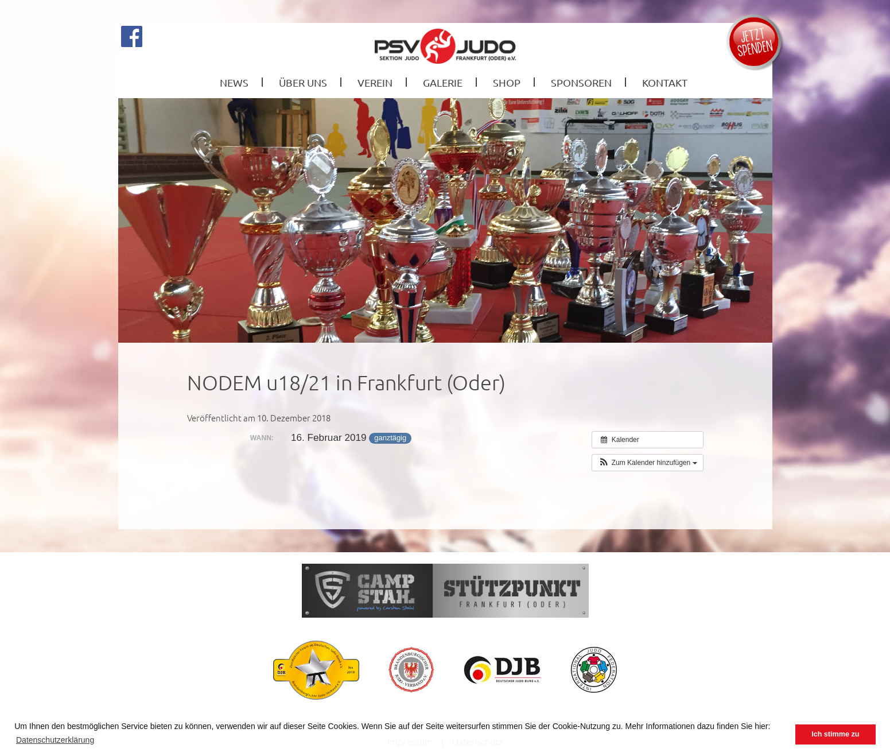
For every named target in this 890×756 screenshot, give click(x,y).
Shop (506, 82)
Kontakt (664, 82)
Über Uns (303, 82)
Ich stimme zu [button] (835, 734)
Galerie (443, 82)
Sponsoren (581, 82)
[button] (647, 463)
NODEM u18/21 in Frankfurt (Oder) (346, 382)
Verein (374, 82)
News (234, 82)
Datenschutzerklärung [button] (55, 740)
